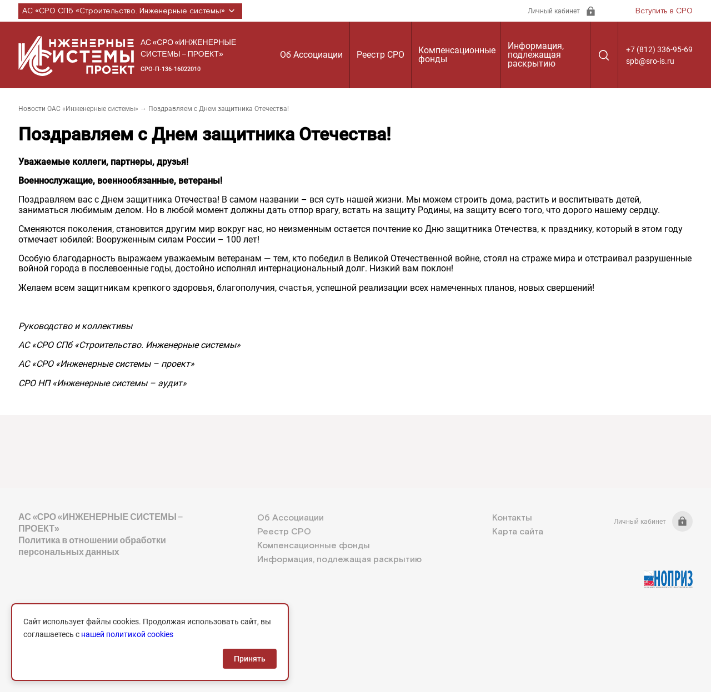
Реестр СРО (380, 54)
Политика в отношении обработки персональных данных (92, 546)
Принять (250, 658)
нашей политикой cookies (127, 634)
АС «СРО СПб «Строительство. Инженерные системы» (130, 11)
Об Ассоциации (311, 54)
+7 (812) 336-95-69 (659, 49)
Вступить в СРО (664, 11)
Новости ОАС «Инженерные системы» (78, 109)
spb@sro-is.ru (650, 61)
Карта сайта (517, 532)
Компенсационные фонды (456, 54)
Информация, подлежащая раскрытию (536, 55)
